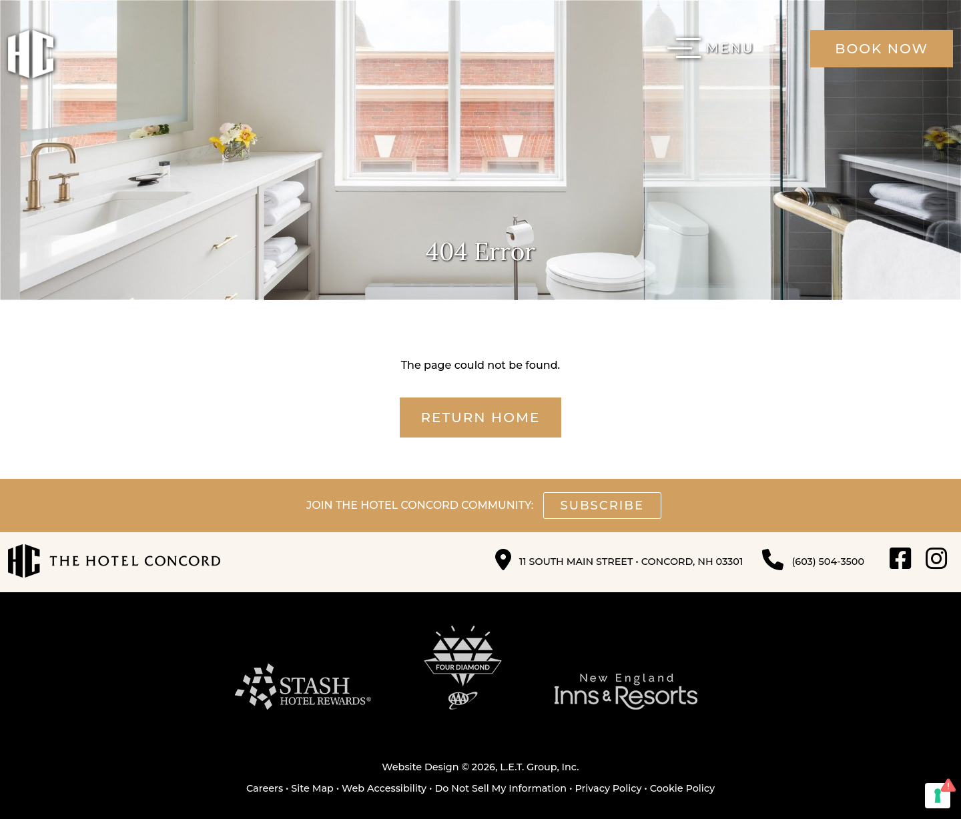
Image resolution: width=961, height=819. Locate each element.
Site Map (312, 788)
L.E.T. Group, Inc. (539, 767)
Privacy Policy (608, 788)
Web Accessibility (384, 788)
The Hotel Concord (30, 54)
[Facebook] (900, 559)
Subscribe (602, 505)
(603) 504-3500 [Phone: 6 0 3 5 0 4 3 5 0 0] (827, 562)
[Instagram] (936, 559)
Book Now (881, 49)
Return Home (481, 418)
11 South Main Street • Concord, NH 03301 (631, 562)
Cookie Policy (682, 788)
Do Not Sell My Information (500, 788)
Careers (264, 788)
